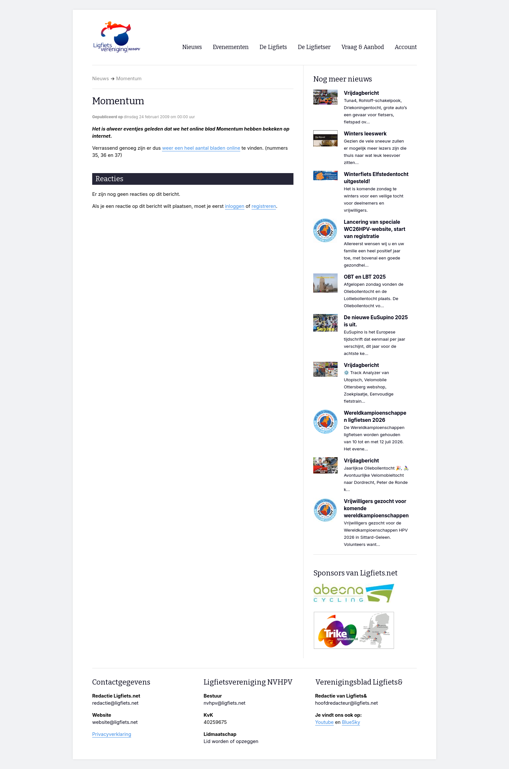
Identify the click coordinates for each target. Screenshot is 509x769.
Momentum (129, 79)
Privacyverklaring (111, 734)
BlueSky (351, 722)
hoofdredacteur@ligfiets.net (346, 703)
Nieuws (100, 79)
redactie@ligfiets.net (115, 703)
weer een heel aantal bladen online (201, 148)
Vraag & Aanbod (362, 47)
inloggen (234, 206)
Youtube (324, 722)
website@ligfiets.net (115, 722)
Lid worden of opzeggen (231, 741)
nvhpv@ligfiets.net (224, 703)
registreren (264, 206)
